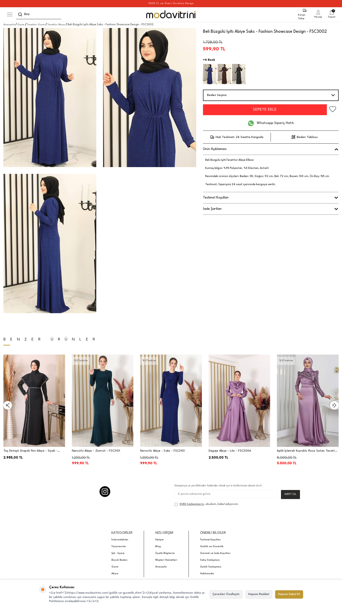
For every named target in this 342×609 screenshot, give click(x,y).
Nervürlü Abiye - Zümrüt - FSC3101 (96, 450)
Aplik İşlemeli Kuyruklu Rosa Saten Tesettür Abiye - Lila (307, 451)
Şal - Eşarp (118, 553)
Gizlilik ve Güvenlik (212, 547)
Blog (158, 547)
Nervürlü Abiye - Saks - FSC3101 (162, 450)
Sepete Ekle (262, 110)
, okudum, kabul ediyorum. (207, 504)
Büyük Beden (119, 560)
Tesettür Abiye (56, 24)
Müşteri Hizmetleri (166, 560)
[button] (7, 405)
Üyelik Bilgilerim (165, 553)
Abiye (114, 574)
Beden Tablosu (304, 137)
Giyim (20, 24)
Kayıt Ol (290, 494)
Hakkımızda (207, 574)
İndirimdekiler (119, 540)
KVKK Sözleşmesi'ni (192, 504)
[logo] (171, 14)
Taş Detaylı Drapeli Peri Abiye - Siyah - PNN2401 (30, 451)
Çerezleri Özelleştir (226, 594)
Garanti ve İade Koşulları (215, 553)
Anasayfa (9, 24)
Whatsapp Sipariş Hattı (270, 123)
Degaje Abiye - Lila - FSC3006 (230, 450)
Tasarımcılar (118, 547)
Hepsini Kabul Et (289, 594)
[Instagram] (104, 491)
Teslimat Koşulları (210, 540)
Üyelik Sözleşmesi (210, 567)
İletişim (159, 540)
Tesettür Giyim (36, 24)
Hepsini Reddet (258, 594)
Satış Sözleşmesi (210, 560)
